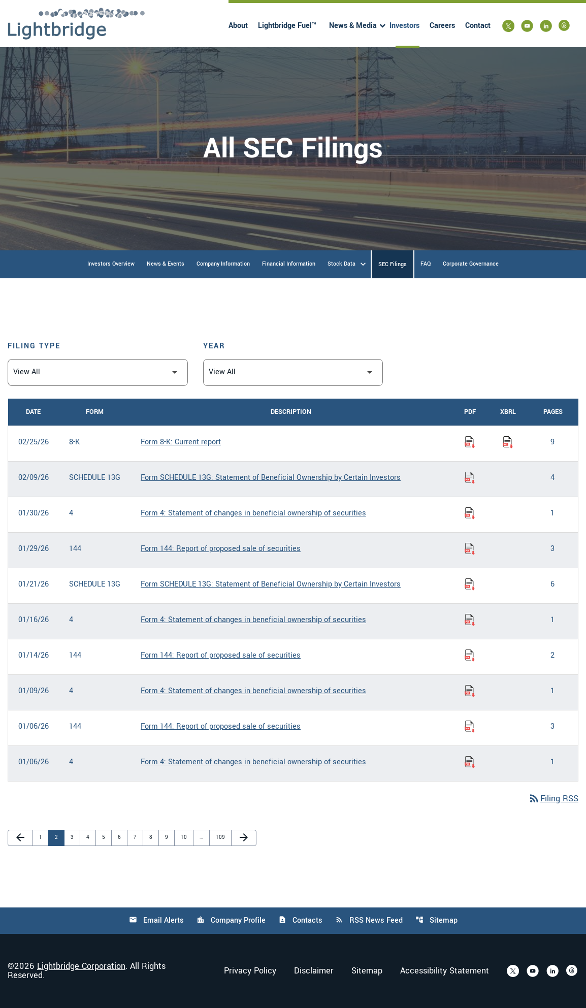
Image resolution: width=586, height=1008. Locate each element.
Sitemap (436, 920)
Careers (442, 25)
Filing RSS (553, 798)
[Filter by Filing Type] (98, 372)
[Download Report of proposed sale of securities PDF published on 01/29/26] (470, 549)
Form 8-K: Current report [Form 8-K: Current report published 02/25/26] (181, 442)
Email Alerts (156, 920)
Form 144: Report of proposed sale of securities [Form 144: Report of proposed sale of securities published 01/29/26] (221, 548)
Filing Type (34, 346)
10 (185, 837)
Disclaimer (314, 971)
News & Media (353, 25)
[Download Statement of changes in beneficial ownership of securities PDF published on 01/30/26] (470, 513)
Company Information (223, 264)
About (238, 25)
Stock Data (341, 264)
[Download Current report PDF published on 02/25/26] (470, 442)
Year (214, 346)
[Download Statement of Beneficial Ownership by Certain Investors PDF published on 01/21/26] (470, 584)
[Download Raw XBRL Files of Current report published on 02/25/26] (508, 442)
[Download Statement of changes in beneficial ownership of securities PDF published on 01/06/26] (470, 762)
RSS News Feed (369, 920)
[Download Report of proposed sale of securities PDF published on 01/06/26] (470, 727)
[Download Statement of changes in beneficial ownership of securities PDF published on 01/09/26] (470, 691)
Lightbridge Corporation (81, 966)
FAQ (425, 264)
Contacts (300, 920)
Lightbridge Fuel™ (287, 25)
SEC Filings (392, 264)
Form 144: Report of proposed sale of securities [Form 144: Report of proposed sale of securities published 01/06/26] (221, 726)
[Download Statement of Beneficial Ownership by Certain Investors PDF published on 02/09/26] (470, 478)
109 (220, 837)
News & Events (165, 264)
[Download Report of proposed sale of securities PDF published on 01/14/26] (470, 655)
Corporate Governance (471, 264)
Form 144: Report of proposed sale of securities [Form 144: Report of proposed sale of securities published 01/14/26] (221, 655)
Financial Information (288, 264)
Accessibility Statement (444, 971)
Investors (404, 25)
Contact (478, 25)
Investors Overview (111, 264)
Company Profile (231, 920)
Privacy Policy (250, 971)
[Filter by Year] (293, 372)
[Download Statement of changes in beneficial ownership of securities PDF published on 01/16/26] (470, 620)
